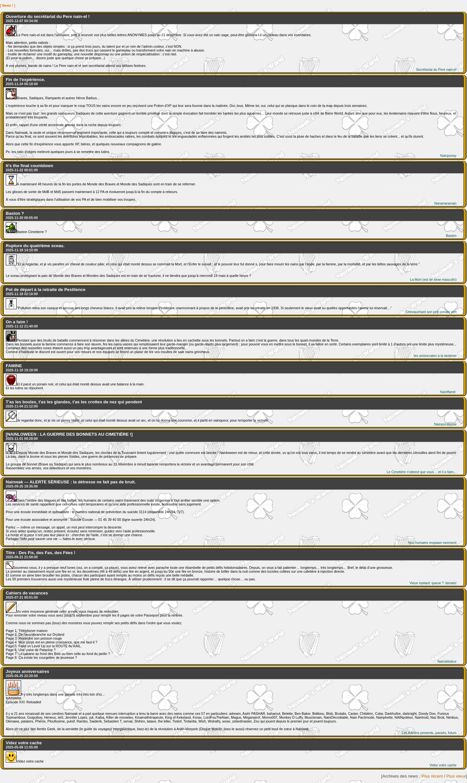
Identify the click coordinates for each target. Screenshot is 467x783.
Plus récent (432, 776)
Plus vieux (456, 776)
